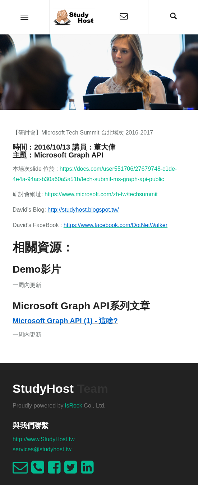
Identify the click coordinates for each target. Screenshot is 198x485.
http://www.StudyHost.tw (44, 439)
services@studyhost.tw (42, 449)
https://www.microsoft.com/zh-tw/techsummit (101, 194)
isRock (73, 405)
